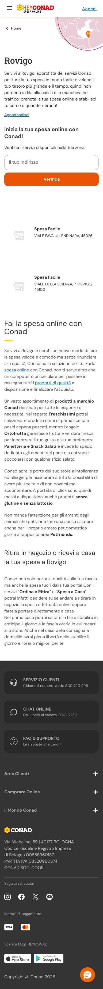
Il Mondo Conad (20, 810)
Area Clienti (16, 773)
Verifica (52, 179)
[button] (87, 974)
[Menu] (8, 8)
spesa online (16, 370)
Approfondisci (16, 115)
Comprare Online (22, 792)
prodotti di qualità (53, 383)
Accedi (89, 9)
